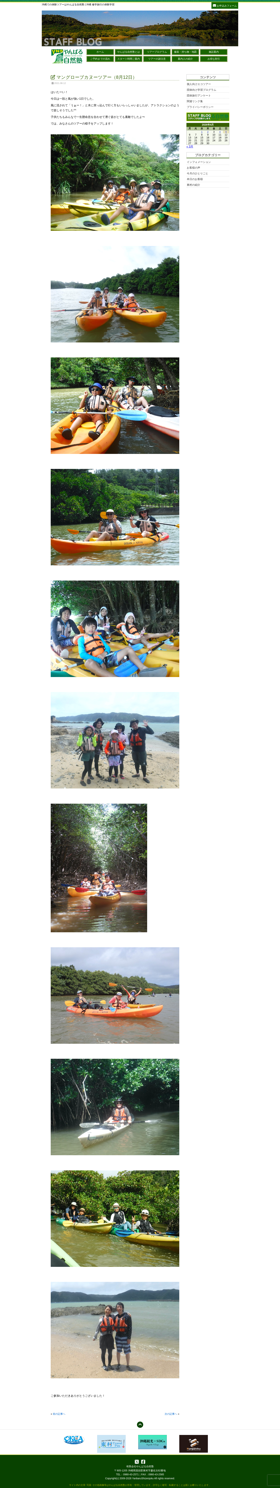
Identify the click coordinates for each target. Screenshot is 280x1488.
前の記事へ (59, 1413)
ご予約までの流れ (100, 58)
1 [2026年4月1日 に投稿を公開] (201, 131)
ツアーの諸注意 (157, 58)
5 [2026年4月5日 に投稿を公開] (226, 131)
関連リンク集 (195, 101)
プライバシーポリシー (200, 106)
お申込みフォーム (225, 5)
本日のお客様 (195, 179)
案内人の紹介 (185, 58)
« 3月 (189, 146)
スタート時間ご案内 (128, 58)
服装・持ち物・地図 (185, 51)
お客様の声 (193, 167)
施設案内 (214, 51)
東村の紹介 (193, 184)
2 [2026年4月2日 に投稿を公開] (208, 131)
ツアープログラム (157, 51)
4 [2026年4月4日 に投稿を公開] (220, 131)
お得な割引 (214, 58)
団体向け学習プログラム (201, 89)
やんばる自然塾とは (128, 51)
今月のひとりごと (197, 173)
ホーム (100, 51)
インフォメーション (199, 161)
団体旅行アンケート (199, 95)
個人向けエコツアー (199, 84)
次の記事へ (171, 1413)
